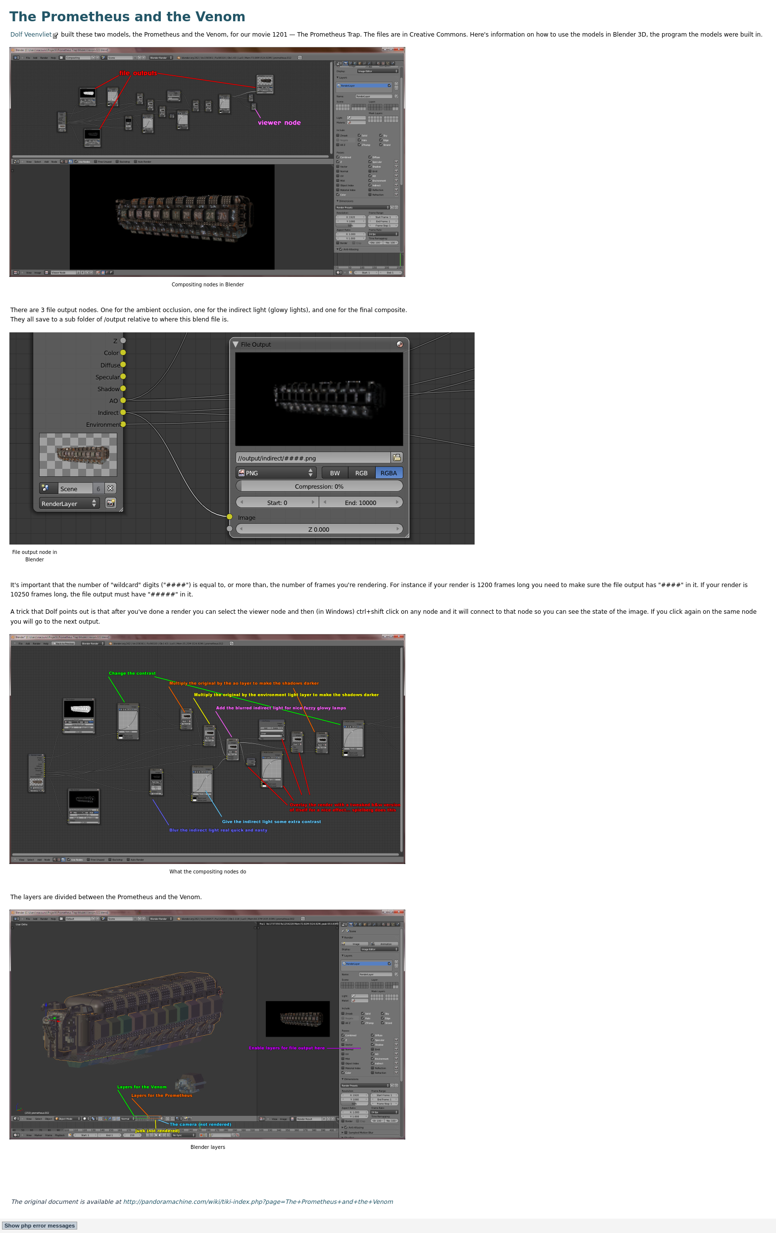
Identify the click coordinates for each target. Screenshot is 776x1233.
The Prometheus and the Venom (127, 16)
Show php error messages (39, 1226)
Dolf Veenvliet (30, 34)
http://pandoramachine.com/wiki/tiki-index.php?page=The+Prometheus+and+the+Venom (257, 1201)
